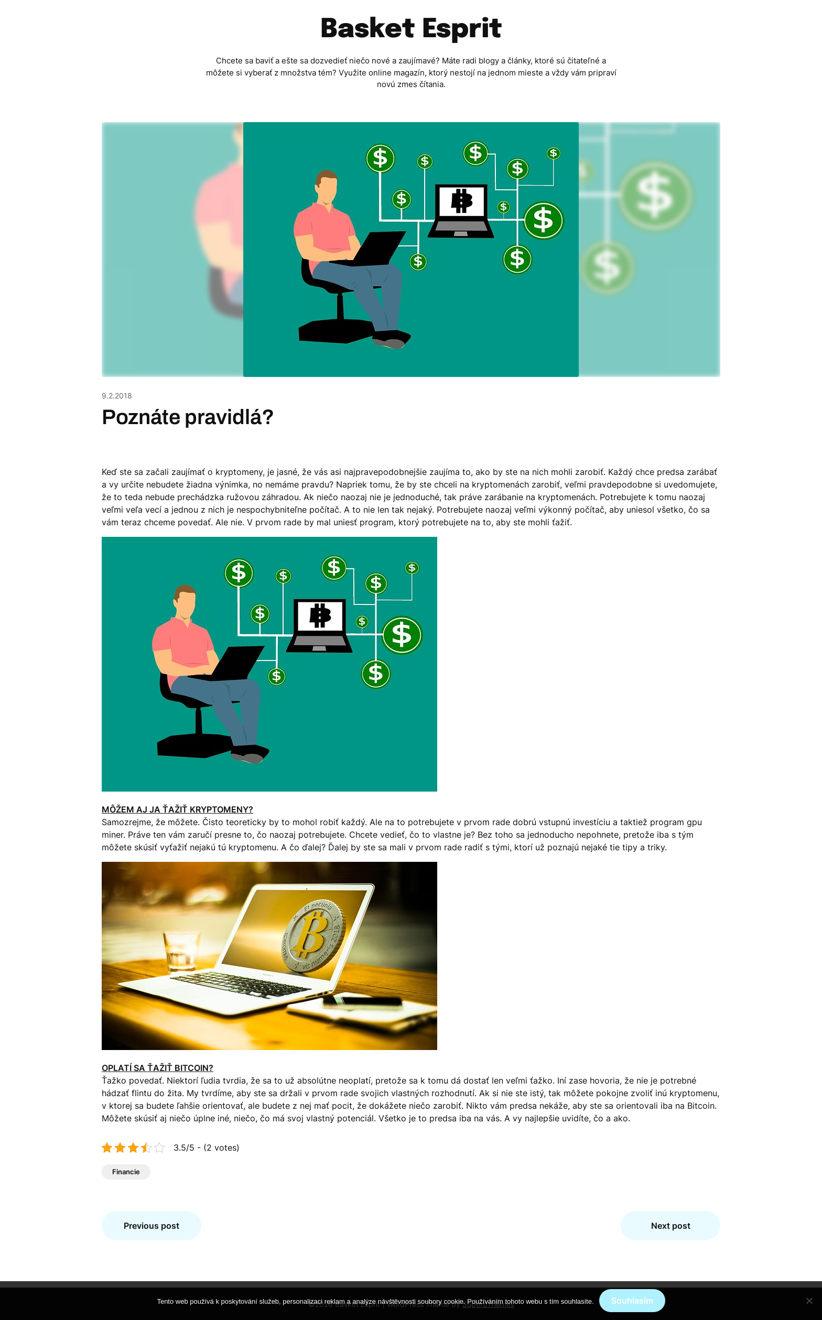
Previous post (151, 1225)
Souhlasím (632, 1300)
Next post (670, 1225)
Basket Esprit (411, 30)
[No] (809, 1300)
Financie (126, 1171)
